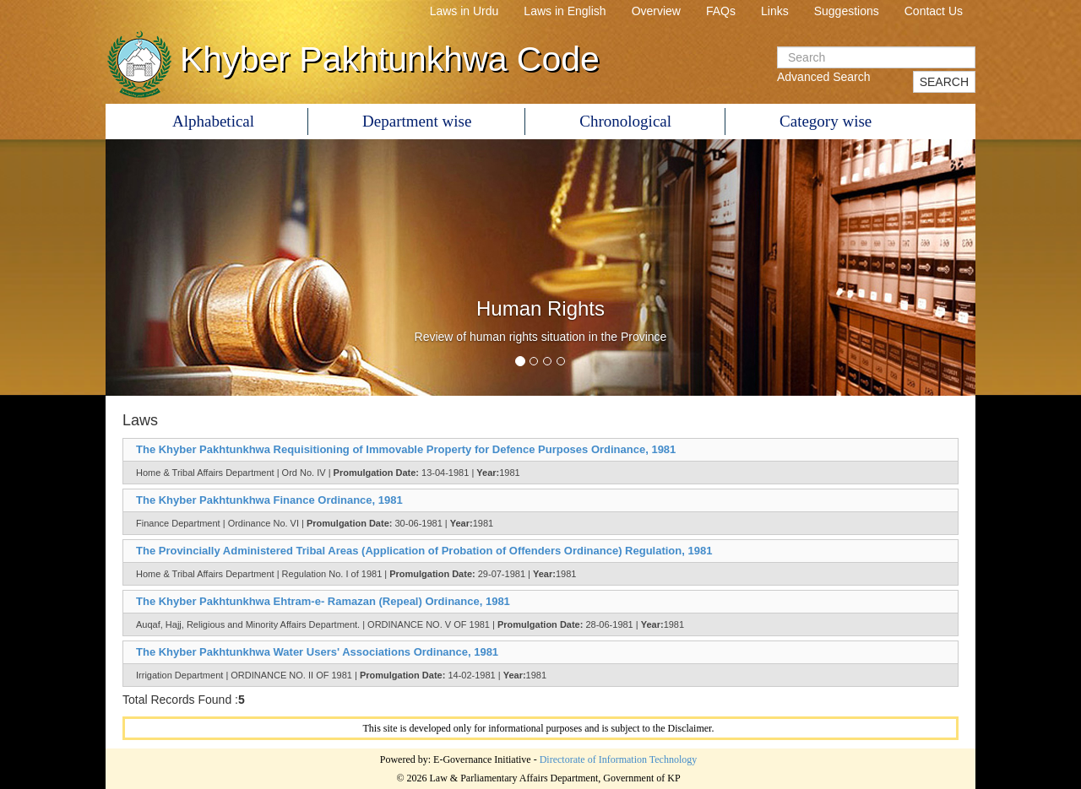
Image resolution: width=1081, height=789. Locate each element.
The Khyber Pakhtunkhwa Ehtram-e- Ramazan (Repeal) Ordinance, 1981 (323, 601)
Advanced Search (824, 77)
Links (775, 11)
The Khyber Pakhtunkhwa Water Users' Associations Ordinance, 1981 (317, 652)
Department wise (416, 121)
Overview (656, 11)
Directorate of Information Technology (619, 759)
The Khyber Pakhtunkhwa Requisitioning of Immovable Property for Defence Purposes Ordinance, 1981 (406, 449)
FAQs (721, 11)
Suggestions (846, 11)
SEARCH (944, 82)
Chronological (625, 121)
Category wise (826, 121)
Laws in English (565, 11)
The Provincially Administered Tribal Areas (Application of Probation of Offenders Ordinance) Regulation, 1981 (424, 550)
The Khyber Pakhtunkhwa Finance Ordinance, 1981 (269, 500)
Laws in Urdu (464, 11)
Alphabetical (213, 121)
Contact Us (933, 11)
